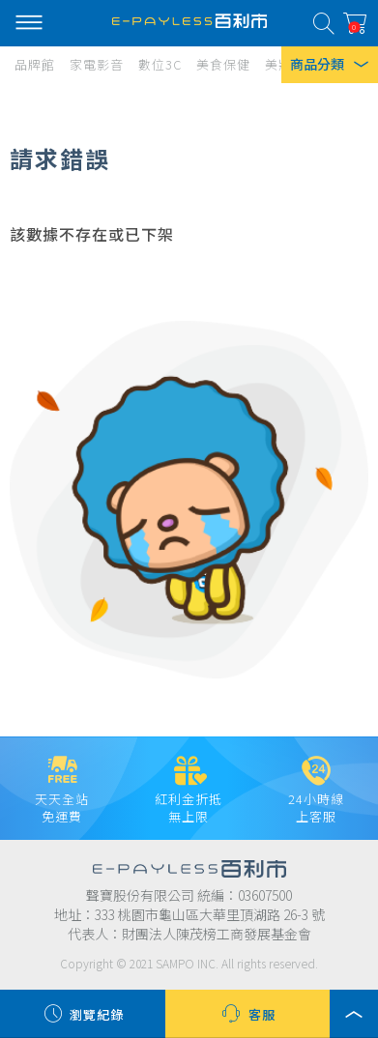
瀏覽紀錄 (82, 1014)
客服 (247, 1014)
